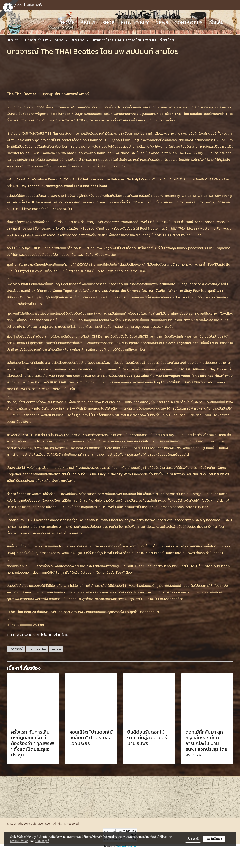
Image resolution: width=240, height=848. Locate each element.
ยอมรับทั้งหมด (214, 839)
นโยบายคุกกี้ (42, 841)
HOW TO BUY (134, 22)
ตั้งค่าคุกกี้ (193, 839)
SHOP (108, 22)
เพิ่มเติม (216, 22)
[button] (230, 22)
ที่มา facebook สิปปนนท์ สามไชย (38, 634)
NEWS (161, 22)
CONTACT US (188, 22)
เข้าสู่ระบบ (15, 4)
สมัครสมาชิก (35, 4)
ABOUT (88, 22)
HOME (68, 22)
